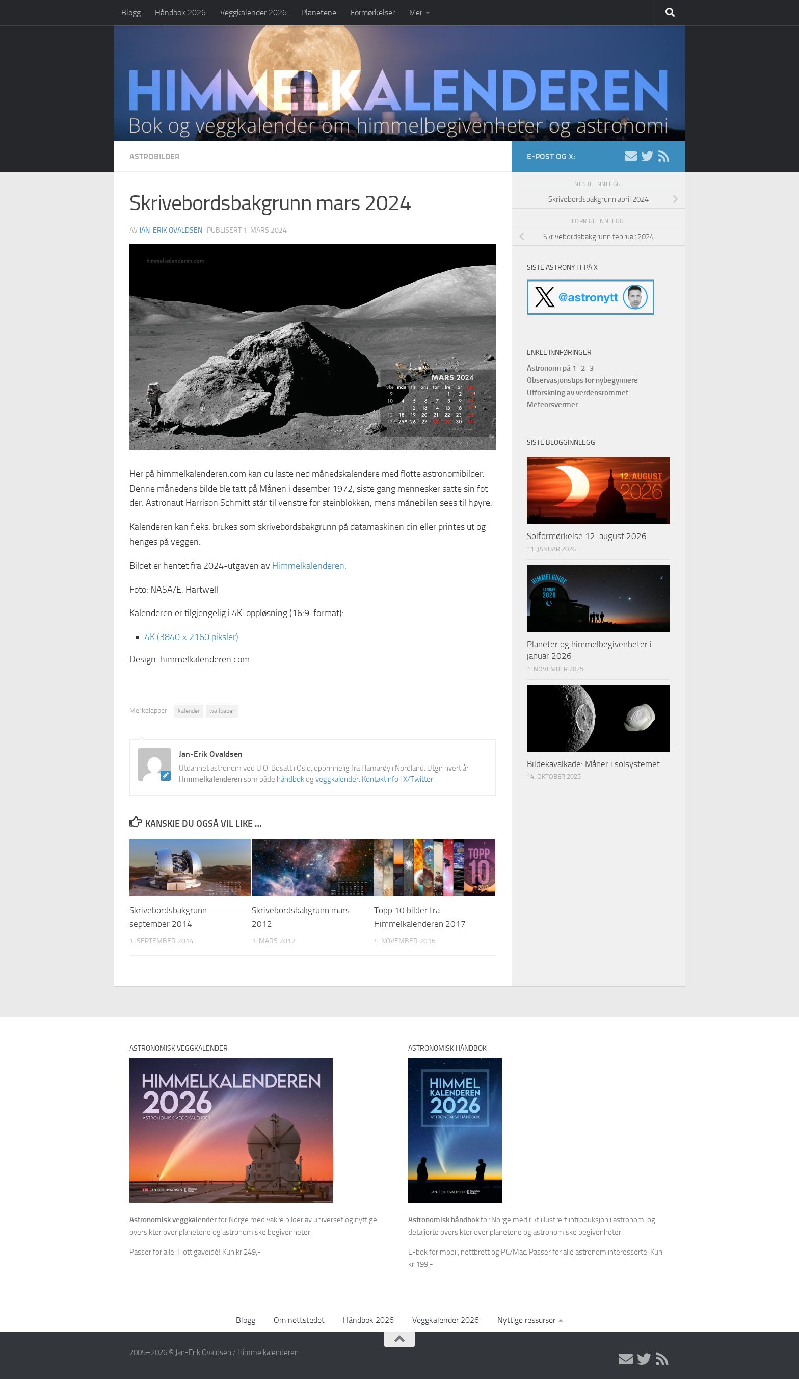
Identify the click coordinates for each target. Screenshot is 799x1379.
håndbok (290, 779)
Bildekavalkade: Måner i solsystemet (593, 764)
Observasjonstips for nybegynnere (582, 380)
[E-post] (631, 156)
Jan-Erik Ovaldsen (170, 230)
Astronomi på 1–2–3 (560, 368)
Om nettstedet (299, 1320)
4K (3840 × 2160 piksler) (191, 637)
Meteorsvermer (552, 405)
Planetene (318, 12)
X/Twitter (418, 779)
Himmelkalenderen (308, 565)
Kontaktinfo (380, 779)
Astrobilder (154, 156)
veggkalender (337, 779)
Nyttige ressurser (526, 1320)
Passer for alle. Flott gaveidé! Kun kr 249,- (195, 1252)
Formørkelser (373, 12)
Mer (415, 12)
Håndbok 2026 (180, 12)
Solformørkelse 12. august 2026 (587, 536)
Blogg (131, 12)
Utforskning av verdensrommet (577, 392)
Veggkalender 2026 (253, 12)
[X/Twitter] (647, 156)
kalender (189, 710)
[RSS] (663, 156)
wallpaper (221, 710)
